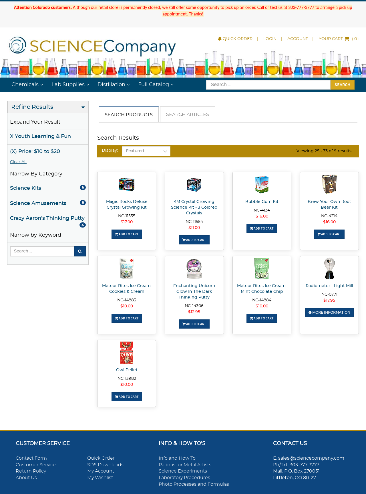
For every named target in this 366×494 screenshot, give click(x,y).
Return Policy (31, 471)
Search (343, 84)
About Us (26, 477)
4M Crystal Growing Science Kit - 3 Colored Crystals (194, 207)
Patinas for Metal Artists (185, 465)
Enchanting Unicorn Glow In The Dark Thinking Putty (194, 291)
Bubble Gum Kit (262, 202)
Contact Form (31, 458)
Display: (110, 151)
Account (297, 39)
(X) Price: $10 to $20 (35, 151)
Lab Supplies (68, 84)
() (339, 39)
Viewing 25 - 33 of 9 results (324, 151)
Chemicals (25, 84)
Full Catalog (153, 84)
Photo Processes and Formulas (194, 484)
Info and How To (177, 458)
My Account (100, 471)
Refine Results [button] (32, 107)
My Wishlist (100, 477)
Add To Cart (127, 234)
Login (270, 39)
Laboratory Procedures (184, 477)
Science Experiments (183, 471)
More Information (329, 312)
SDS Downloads (105, 465)
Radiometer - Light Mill (329, 286)
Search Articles (187, 114)
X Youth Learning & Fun (40, 136)
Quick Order (235, 39)
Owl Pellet (127, 370)
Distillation (111, 84)
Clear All (18, 162)
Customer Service (36, 465)
